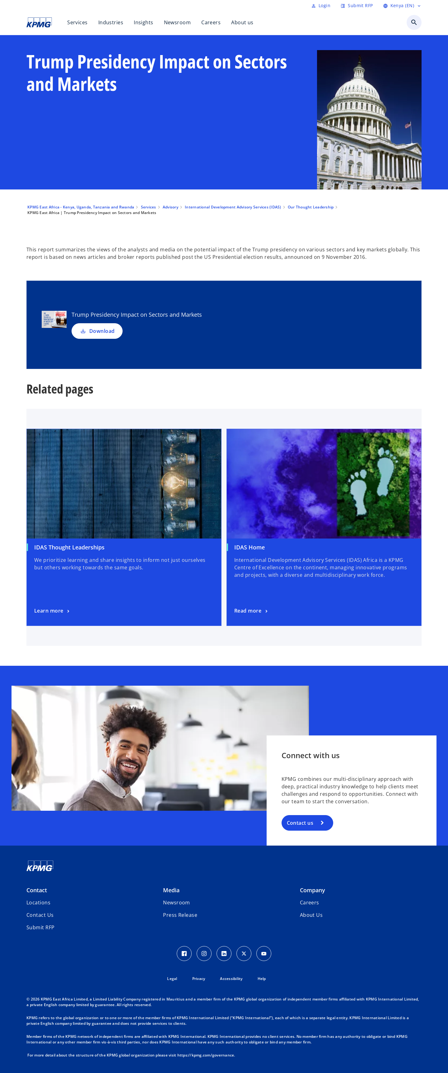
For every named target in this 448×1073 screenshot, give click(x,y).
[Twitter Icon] (243, 953)
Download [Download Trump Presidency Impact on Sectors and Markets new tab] (97, 331)
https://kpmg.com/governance (205, 1055)
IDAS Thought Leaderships (69, 547)
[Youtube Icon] (263, 953)
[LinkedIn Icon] (224, 953)
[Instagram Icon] (204, 953)
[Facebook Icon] (184, 953)
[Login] (320, 5)
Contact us (300, 822)
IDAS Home (249, 547)
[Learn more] (52, 611)
